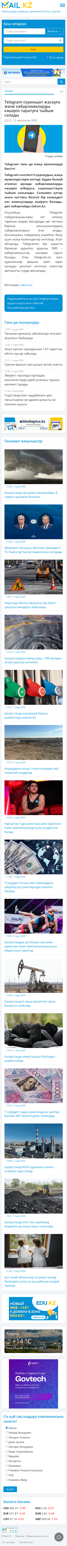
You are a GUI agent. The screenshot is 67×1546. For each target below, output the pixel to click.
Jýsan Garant (16, 1442)
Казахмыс (15, 1465)
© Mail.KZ (6, 1536)
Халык (13, 1428)
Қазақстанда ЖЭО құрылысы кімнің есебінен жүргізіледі (33, 1148)
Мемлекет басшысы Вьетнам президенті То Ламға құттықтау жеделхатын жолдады (33, 529)
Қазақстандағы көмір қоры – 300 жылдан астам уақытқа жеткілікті (33, 639)
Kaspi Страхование (21, 1451)
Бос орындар (8, 1542)
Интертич (15, 1461)
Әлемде (8, 91)
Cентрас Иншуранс (21, 1446)
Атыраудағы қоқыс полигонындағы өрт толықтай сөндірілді (33, 749)
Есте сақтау (56, 57)
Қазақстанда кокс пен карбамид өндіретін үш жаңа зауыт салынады (33, 1203)
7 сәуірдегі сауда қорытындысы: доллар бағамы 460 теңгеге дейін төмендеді (33, 1093)
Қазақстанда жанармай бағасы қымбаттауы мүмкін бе (33, 694)
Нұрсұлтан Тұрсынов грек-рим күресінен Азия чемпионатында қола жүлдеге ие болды (33, 807)
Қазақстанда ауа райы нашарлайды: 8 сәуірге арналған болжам (33, 474)
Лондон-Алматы (19, 1437)
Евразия (14, 1456)
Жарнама (19, 1536)
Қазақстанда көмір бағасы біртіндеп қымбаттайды (33, 1038)
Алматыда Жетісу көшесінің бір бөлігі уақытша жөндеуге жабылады (33, 584)
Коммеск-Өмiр (18, 1480)
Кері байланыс (26, 1542)
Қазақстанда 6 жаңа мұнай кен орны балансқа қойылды (33, 983)
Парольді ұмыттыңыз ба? (20, 57)
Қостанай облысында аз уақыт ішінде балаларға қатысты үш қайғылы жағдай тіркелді (33, 1260)
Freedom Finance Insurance (26, 1470)
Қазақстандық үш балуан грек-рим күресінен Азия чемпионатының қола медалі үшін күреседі (33, 925)
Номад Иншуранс (20, 1432)
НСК (11, 1475)
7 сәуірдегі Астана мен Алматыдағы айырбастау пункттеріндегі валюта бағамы (33, 866)
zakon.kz (26, 285)
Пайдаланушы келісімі (37, 1536)
